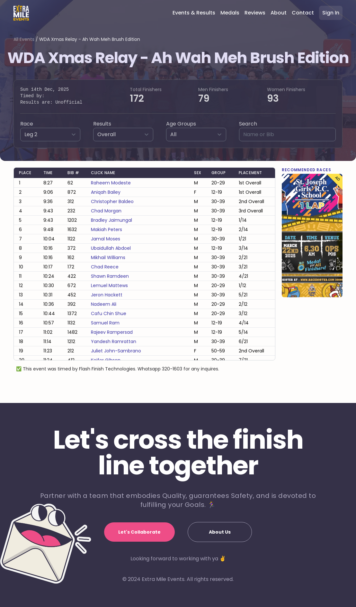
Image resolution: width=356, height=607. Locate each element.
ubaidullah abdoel (111, 248)
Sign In (330, 12)
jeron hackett (106, 295)
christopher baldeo (112, 201)
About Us (220, 532)
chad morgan (106, 211)
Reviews (255, 12)
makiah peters (106, 229)
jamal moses (105, 239)
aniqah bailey (105, 192)
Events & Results (194, 12)
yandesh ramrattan (113, 341)
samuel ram (105, 323)
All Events (23, 39)
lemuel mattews (109, 285)
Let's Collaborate (139, 532)
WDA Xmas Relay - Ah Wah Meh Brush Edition (89, 39)
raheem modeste (111, 183)
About (279, 12)
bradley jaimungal (111, 220)
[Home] (21, 13)
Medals (229, 12)
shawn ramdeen (110, 276)
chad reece (105, 267)
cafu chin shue (108, 313)
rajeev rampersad (112, 332)
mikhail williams (108, 257)
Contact (303, 12)
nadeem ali (103, 304)
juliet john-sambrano (116, 351)
